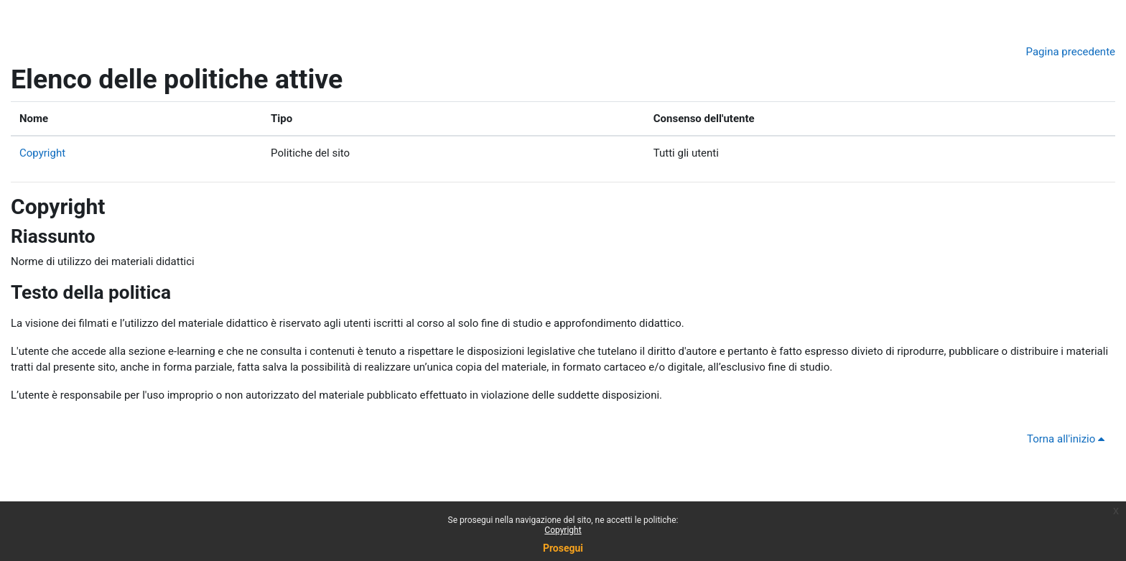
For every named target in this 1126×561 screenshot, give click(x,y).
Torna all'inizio (1068, 438)
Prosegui (563, 548)
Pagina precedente (1070, 51)
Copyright (42, 153)
